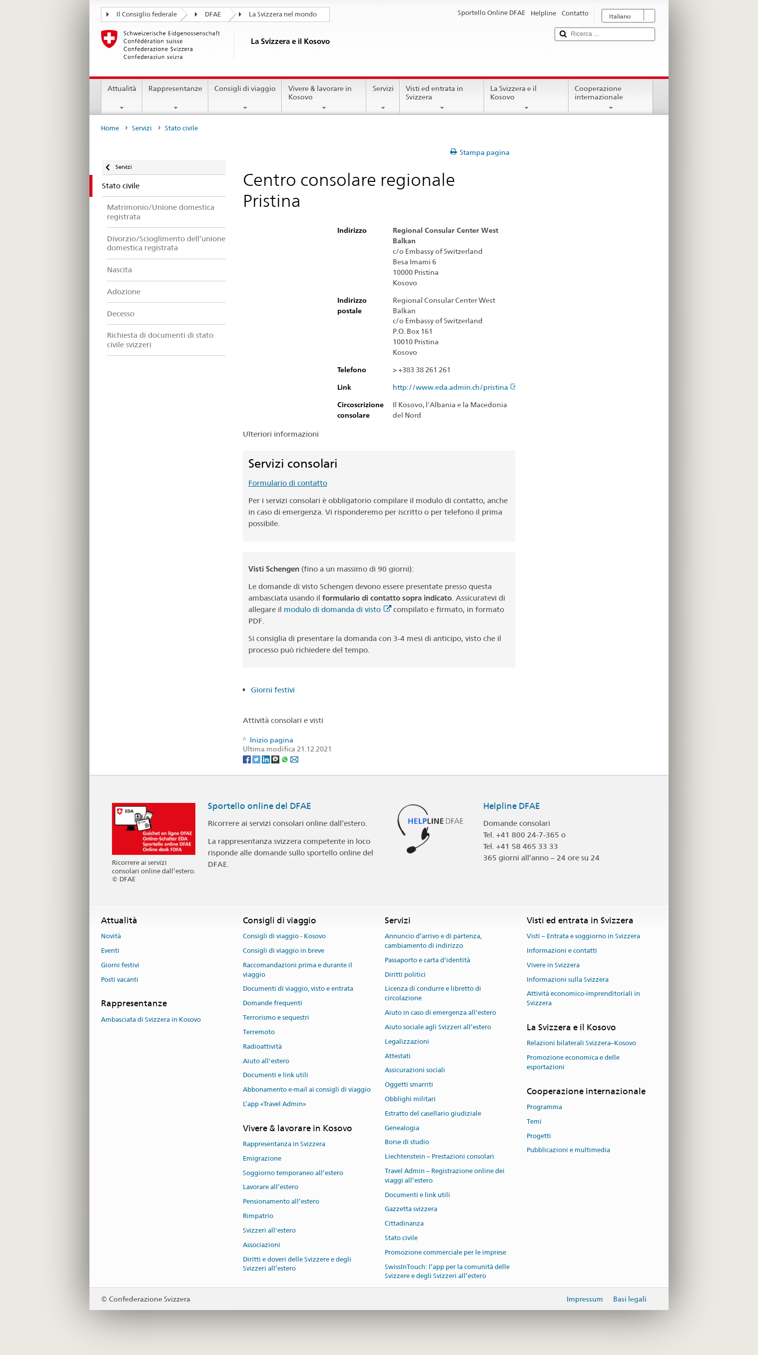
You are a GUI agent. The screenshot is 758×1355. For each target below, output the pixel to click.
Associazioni (261, 1245)
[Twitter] (257, 758)
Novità (111, 936)
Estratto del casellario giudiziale (433, 1113)
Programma (544, 1107)
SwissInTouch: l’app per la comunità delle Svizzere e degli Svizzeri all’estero (447, 1271)
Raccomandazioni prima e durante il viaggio (297, 969)
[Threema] (276, 758)
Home (110, 128)
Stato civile (401, 1238)
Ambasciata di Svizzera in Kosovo (151, 1019)
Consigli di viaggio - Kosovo (284, 936)
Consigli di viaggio (245, 97)
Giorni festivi (273, 689)
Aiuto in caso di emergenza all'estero (440, 1012)
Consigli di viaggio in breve (283, 950)
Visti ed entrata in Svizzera (442, 97)
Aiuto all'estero (266, 1061)
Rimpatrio (258, 1216)
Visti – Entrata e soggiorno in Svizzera (583, 936)
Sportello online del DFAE (259, 806)
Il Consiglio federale (146, 14)
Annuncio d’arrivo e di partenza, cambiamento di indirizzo (433, 940)
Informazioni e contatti (562, 950)
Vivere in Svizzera (553, 965)
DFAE (213, 14)
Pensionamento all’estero (281, 1202)
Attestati (398, 1056)
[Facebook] (247, 758)
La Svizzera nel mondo (283, 14)
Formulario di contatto (287, 483)
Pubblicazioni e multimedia (568, 1150)
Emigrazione (262, 1158)
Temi (534, 1121)
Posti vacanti (119, 979)
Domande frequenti (272, 1003)
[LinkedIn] (266, 758)
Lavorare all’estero (270, 1187)
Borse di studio (407, 1142)
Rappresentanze (175, 97)
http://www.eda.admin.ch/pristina (455, 387)
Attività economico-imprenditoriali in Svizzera (583, 998)
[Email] (294, 758)
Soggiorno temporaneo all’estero (293, 1173)
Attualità (122, 97)
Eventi (110, 950)
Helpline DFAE (511, 806)
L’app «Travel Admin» (274, 1104)
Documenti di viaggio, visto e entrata (298, 989)
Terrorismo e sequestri (276, 1017)
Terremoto (259, 1032)
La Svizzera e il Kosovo (526, 97)
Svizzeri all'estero (269, 1230)
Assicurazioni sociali (415, 1070)
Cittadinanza (404, 1223)
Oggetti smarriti (409, 1084)
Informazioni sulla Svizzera (568, 979)
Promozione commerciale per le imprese (445, 1252)
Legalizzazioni (407, 1041)
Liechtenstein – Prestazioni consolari (439, 1156)
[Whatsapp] (285, 758)
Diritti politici (405, 974)
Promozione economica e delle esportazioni (573, 1062)
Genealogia (402, 1128)
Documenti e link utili (275, 1075)
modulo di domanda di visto (337, 609)
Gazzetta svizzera (411, 1209)
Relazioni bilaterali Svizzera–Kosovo (581, 1043)
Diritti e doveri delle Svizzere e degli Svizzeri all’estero (297, 1264)
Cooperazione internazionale (611, 97)
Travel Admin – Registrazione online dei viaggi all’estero (445, 1175)
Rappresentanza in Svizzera (284, 1144)
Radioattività (262, 1046)
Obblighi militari (410, 1099)
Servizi (383, 97)
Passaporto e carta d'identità (427, 960)
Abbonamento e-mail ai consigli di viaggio (307, 1089)
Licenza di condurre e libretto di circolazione (433, 993)
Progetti (539, 1136)
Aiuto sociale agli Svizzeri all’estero (438, 1027)
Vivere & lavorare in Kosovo (324, 97)
